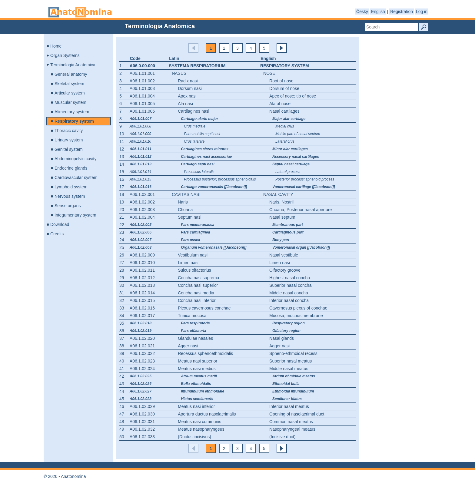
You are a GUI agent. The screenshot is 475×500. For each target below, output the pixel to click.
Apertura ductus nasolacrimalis (207, 414)
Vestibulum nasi (193, 255)
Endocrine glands (71, 168)
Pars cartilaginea (195, 232)
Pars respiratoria (195, 323)
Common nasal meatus (291, 421)
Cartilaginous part (288, 232)
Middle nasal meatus (288, 368)
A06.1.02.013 (142, 285)
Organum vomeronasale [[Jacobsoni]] (213, 247)
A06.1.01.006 (142, 111)
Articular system (70, 93)
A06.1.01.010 (140, 141)
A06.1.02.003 (142, 209)
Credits (57, 233)
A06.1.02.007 (140, 240)
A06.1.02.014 (142, 292)
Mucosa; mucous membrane (296, 315)
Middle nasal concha (288, 292)
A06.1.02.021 (142, 345)
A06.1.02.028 (140, 399)
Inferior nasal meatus (289, 406)
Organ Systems (64, 55)
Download (59, 224)
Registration (401, 11)
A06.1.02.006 (140, 232)
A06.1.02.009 (142, 255)
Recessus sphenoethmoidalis (205, 353)
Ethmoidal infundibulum (293, 391)
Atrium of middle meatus (293, 376)
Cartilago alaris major (199, 119)
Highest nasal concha (289, 277)
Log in (421, 11)
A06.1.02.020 (142, 338)
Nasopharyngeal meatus (292, 429)
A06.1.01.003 (142, 88)
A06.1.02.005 (140, 225)
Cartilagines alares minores (204, 149)
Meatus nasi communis (199, 421)
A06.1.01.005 (142, 103)
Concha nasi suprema (198, 277)
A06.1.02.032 (142, 429)
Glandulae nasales (195, 338)
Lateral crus (284, 141)
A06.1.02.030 (142, 414)
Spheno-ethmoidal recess (293, 353)
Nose (269, 73)
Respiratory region (288, 323)
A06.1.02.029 (142, 406)
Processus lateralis (199, 172)
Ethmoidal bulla (285, 384)
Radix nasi (188, 80)
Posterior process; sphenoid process (304, 179)
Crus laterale (194, 141)
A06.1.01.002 (142, 80)
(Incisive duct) (282, 436)
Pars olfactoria (193, 331)
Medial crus (284, 126)
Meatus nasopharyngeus (201, 429)
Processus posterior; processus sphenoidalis (220, 179)
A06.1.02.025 (140, 376)
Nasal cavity (278, 194)
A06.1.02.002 (142, 202)
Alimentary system (72, 111)
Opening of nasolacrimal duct (296, 414)
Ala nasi (185, 103)
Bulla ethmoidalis (196, 384)
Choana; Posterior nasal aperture (300, 209)
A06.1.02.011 (142, 270)
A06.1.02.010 (142, 262)
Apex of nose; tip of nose (292, 96)
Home (55, 46)
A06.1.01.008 (140, 126)
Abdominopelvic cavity (76, 158)
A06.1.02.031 (142, 421)
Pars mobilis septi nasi (202, 134)
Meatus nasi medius (197, 368)
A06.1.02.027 (140, 391)
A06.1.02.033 (142, 436)
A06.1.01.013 (140, 164)
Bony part (280, 240)
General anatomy (71, 74)
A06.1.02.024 (142, 368)
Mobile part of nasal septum (297, 134)
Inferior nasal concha (289, 300)
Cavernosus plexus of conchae (298, 308)
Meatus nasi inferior (196, 406)
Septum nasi (189, 217)
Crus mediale (194, 126)
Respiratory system (74, 121)
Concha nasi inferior (197, 300)
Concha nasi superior (198, 285)
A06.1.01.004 (142, 96)
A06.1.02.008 (140, 247)
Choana (185, 209)
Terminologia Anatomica (72, 64)
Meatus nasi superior (197, 361)
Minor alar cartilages (290, 149)
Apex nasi (187, 96)
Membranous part (287, 225)
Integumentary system (75, 215)
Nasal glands (281, 338)
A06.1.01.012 (140, 156)
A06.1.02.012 (142, 277)
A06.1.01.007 (140, 119)
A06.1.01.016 (140, 187)
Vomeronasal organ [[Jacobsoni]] (301, 247)
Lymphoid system (71, 186)
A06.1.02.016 (142, 308)
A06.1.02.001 (142, 194)
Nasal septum (282, 217)
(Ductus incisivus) (194, 436)
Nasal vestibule (283, 255)
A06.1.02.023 (142, 361)
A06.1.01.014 (140, 172)
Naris (183, 202)
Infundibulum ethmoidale (202, 391)
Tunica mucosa (192, 315)
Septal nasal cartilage (291, 164)
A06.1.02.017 (142, 315)
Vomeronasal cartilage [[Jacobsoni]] (303, 187)
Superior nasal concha (290, 285)
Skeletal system (69, 83)
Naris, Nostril (281, 202)
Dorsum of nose (284, 88)
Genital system (69, 149)
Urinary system (69, 139)
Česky (362, 11)
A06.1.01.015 (140, 179)
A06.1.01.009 (140, 134)
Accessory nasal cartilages (295, 156)
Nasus (179, 73)
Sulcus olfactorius (194, 270)
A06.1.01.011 (140, 149)
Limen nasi (188, 262)
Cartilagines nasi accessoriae (206, 156)
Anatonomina (80, 12)
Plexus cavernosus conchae (204, 308)
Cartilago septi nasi (197, 164)
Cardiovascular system (76, 177)
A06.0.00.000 (142, 65)
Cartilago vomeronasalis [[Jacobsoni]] (214, 187)
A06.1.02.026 (140, 384)
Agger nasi (188, 345)
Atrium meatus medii (199, 376)
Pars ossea (190, 240)
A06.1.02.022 (142, 353)
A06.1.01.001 (142, 73)
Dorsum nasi (190, 88)
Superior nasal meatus (290, 361)
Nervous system (70, 196)
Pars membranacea (197, 225)
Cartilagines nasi (193, 111)
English (378, 11)
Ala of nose (280, 103)
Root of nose (281, 80)
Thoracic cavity (69, 130)
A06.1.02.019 (140, 331)
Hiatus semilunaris (197, 399)
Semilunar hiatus (287, 399)
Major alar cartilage (288, 119)
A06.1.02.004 (142, 217)
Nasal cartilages (284, 111)
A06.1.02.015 (142, 300)
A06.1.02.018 (140, 323)
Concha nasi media (196, 292)
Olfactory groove (285, 270)
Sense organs (68, 205)
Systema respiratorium (197, 65)
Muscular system (70, 102)
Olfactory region (286, 331)
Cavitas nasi (186, 194)
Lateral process (287, 172)
